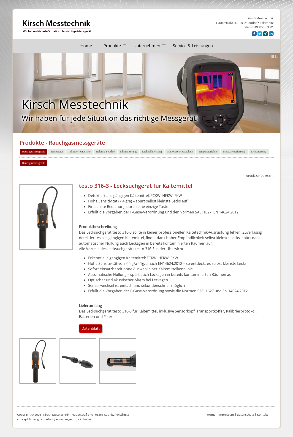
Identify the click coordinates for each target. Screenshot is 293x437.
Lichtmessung (258, 151)
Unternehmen (146, 45)
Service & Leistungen (193, 45)
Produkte (112, 45)
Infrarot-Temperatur (80, 151)
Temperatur (57, 151)
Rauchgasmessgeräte (33, 151)
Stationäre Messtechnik (180, 151)
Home (86, 45)
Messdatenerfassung (234, 151)
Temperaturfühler (208, 151)
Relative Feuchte (105, 151)
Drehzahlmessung (152, 151)
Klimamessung (128, 151)
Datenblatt (90, 328)
